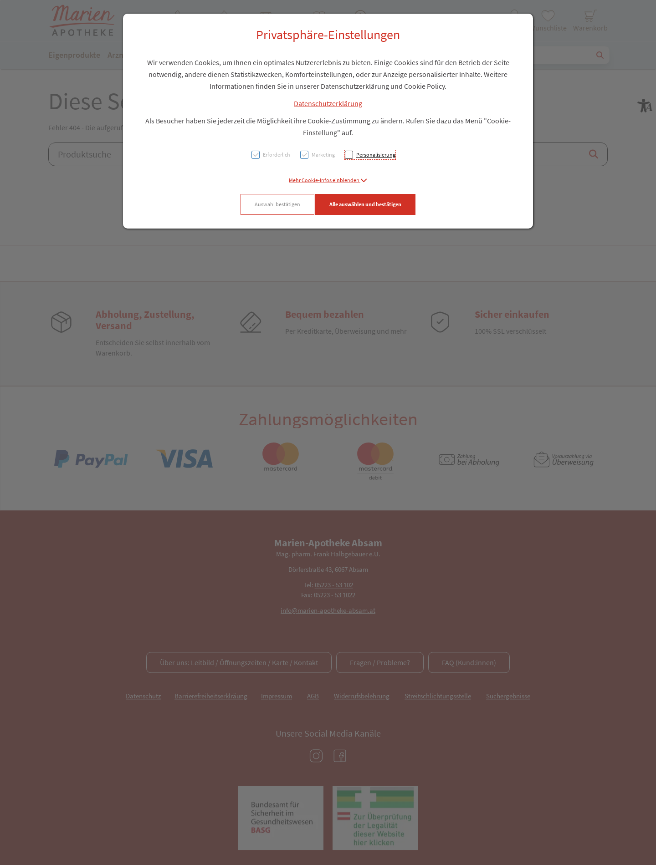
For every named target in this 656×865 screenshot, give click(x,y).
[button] (328, 180)
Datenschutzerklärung (328, 103)
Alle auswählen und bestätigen (365, 204)
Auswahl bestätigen (277, 204)
